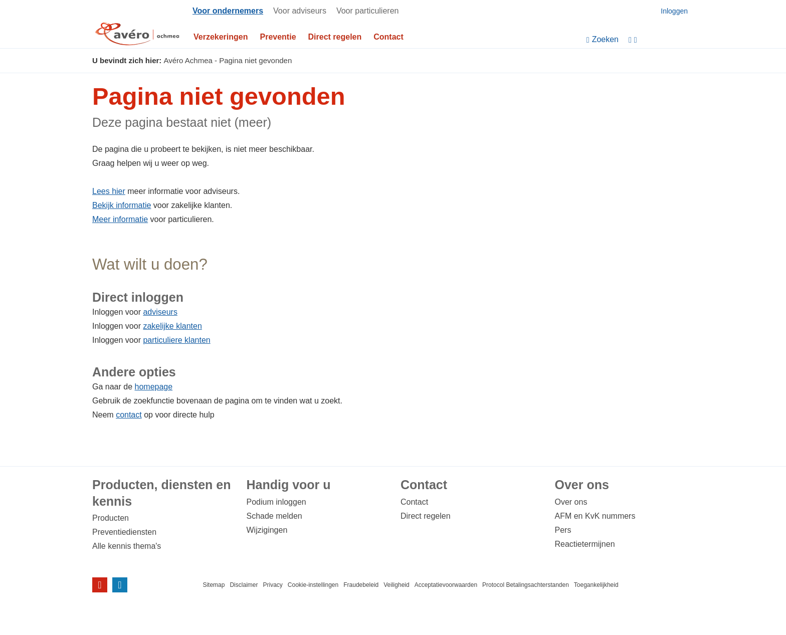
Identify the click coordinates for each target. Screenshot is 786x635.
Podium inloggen (276, 502)
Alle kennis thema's (126, 546)
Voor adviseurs (299, 11)
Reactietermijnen (585, 544)
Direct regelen (335, 37)
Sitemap (214, 584)
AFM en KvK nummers (595, 516)
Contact (388, 37)
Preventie (278, 37)
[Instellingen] (661, 40)
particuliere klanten (176, 340)
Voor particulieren (367, 11)
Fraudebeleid (360, 584)
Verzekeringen (220, 37)
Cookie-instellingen (313, 584)
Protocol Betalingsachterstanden (525, 584)
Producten (110, 518)
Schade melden (274, 516)
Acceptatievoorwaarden (446, 584)
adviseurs (160, 312)
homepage (154, 386)
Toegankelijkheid (596, 584)
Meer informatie (120, 219)
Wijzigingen (267, 530)
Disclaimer (244, 584)
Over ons (571, 502)
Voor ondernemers (227, 11)
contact (129, 414)
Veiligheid (396, 584)
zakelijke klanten (172, 326)
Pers (563, 530)
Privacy (272, 584)
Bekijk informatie (121, 205)
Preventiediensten (124, 532)
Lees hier (108, 191)
